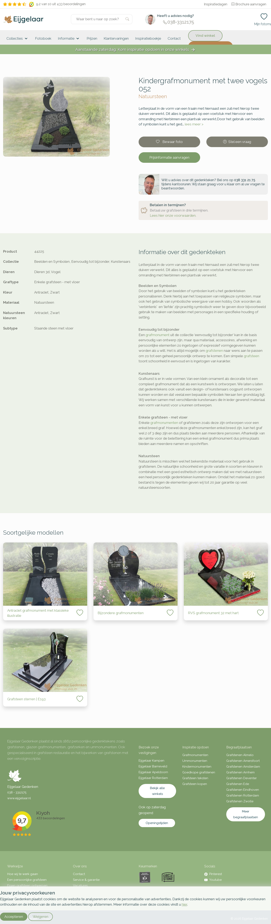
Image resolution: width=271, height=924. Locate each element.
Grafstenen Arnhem (240, 772)
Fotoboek (43, 38)
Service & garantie (86, 880)
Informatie (69, 38)
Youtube (213, 880)
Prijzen (92, 38)
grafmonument (157, 335)
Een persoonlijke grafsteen (27, 880)
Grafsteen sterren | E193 (26, 699)
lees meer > (194, 124)
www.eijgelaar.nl (19, 798)
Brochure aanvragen (248, 4)
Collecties (17, 38)
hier (184, 904)
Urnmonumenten (194, 761)
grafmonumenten (164, 423)
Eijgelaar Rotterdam (153, 778)
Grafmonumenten (195, 755)
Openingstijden (157, 823)
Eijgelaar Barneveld (153, 766)
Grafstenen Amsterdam (243, 766)
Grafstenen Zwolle (239, 801)
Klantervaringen (116, 38)
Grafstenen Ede (237, 784)
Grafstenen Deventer (241, 778)
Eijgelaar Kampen (151, 760)
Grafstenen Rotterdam (242, 795)
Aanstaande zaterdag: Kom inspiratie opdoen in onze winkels (135, 49)
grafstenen (214, 350)
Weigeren (40, 916)
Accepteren (13, 916)
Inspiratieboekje (148, 38)
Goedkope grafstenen (198, 772)
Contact (174, 38)
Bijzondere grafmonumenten (121, 613)
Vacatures (80, 885)
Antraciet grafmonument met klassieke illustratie (38, 613)
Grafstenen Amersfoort (243, 761)
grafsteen (251, 356)
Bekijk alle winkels (157, 791)
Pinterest (213, 874)
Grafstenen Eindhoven (242, 790)
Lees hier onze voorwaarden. (173, 215)
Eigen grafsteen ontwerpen (27, 885)
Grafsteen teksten (195, 778)
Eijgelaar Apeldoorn (153, 772)
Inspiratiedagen (215, 4)
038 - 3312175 (16, 792)
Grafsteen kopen (194, 784)
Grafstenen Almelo (240, 755)
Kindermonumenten (196, 766)
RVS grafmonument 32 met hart (213, 613)
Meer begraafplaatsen (245, 814)
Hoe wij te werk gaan (22, 874)
